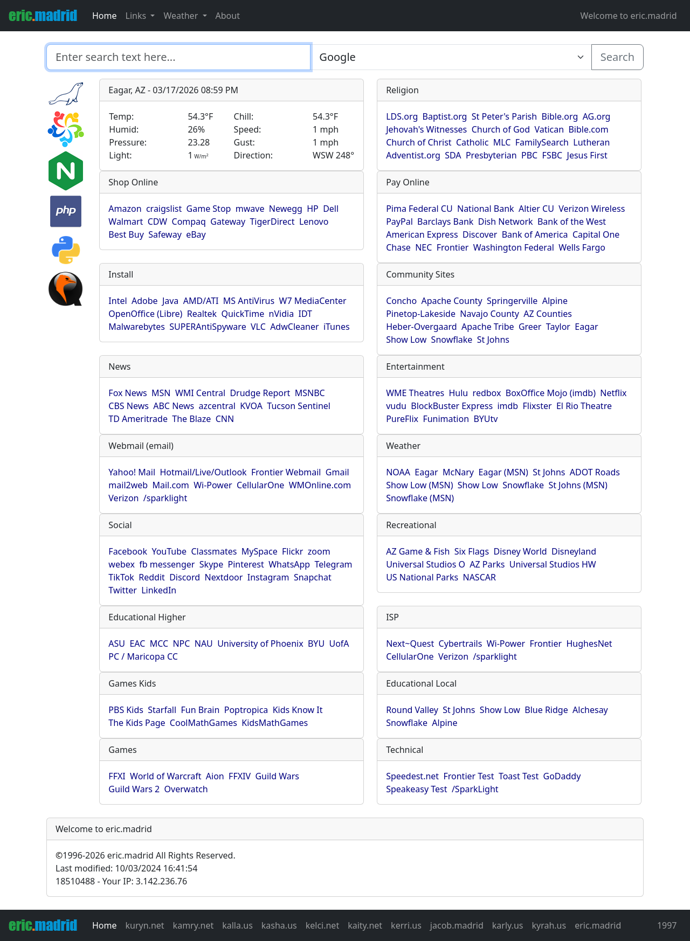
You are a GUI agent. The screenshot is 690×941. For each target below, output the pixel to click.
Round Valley (412, 710)
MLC (502, 142)
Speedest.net (412, 776)
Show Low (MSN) (419, 485)
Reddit (152, 577)
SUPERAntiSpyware (207, 327)
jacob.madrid (457, 925)
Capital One (596, 234)
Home (104, 16)
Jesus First (587, 155)
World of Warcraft (165, 776)
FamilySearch (542, 142)
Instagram (268, 577)
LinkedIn (158, 590)
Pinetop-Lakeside (421, 314)
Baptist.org (445, 116)
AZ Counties (547, 314)
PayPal (399, 221)
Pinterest (246, 564)
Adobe (145, 301)
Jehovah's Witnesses (426, 129)
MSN (160, 393)
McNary (458, 472)
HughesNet (589, 643)
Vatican (549, 129)
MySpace (260, 551)
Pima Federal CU (419, 209)
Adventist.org (413, 155)
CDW (158, 221)
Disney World (520, 551)
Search (617, 57)
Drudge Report (260, 393)
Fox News (127, 393)
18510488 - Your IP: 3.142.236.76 (121, 881)
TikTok (121, 577)
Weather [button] (181, 16)
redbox (487, 393)
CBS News (128, 406)
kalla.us (237, 925)
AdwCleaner (294, 327)
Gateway (227, 221)
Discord (184, 577)
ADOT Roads (595, 472)
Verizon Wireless (591, 209)
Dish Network (505, 221)
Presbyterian (491, 155)
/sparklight (165, 498)
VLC (258, 327)
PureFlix (402, 419)
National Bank (485, 209)
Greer (530, 327)
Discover (480, 234)
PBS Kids (125, 710)
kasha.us (279, 925)
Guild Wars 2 (134, 789)
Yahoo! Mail (131, 472)
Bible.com (588, 129)
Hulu (458, 393)
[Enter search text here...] (450, 57)
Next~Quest (410, 643)
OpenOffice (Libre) (145, 314)
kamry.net (193, 925)
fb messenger (167, 564)
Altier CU (536, 209)
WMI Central (200, 393)
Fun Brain (200, 710)
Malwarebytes (136, 327)
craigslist (164, 209)
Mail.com (170, 485)
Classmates (214, 551)
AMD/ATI (201, 301)
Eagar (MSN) (503, 472)
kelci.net (322, 925)
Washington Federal (513, 247)
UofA (339, 643)
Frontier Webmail (286, 472)
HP (313, 209)
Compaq (189, 221)
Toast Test (519, 776)
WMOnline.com (320, 485)
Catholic (472, 142)
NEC (423, 247)
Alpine (555, 301)
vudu (396, 406)
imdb (507, 406)
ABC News (173, 406)
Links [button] (137, 16)
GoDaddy (562, 776)
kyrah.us (549, 925)
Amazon (124, 209)
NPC (181, 643)
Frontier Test (468, 776)
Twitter (122, 590)
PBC (529, 155)
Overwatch (186, 789)
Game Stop (209, 209)
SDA (453, 155)
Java (170, 301)
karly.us (507, 925)
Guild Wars (277, 776)
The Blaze (191, 419)
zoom (319, 551)
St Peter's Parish (504, 116)
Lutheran (591, 142)
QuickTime (242, 314)
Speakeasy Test (416, 789)
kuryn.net (145, 925)
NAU (204, 643)
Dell (331, 209)
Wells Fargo (581, 247)
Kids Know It (298, 710)
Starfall (162, 710)
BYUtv (485, 419)
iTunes (336, 327)
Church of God (501, 129)
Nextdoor (223, 577)
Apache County (451, 301)
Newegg (285, 209)
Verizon (123, 498)
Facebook (127, 551)
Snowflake (452, 339)
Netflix (613, 393)
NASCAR (479, 577)
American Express (422, 234)
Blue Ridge (546, 710)
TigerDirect (272, 221)
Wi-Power (213, 485)
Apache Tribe (487, 327)
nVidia (281, 314)
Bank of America (535, 234)
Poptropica (246, 710)
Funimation (446, 419)
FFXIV (240, 776)
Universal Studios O (425, 564)
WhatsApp (289, 564)
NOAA (398, 472)
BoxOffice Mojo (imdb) (551, 393)
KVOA (251, 406)
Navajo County (489, 314)
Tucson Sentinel (298, 406)
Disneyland (573, 551)
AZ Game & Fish (418, 551)
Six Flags (471, 551)
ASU (116, 643)
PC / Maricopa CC (143, 656)
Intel (117, 301)
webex (121, 564)
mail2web (128, 485)
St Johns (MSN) (577, 485)
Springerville (512, 301)
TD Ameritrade (138, 419)
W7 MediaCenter (313, 301)
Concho (401, 301)
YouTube (169, 551)
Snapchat (313, 577)
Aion (215, 776)
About (228, 16)
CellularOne (260, 485)
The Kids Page (136, 723)
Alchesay (590, 710)
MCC (159, 643)
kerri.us (406, 925)
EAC (137, 643)
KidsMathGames (275, 723)
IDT (305, 314)
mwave (250, 209)
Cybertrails (460, 643)
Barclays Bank (445, 221)
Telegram (334, 564)
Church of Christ (418, 142)
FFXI (116, 776)
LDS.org (402, 116)
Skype (211, 564)
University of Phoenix (260, 643)
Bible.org (560, 116)
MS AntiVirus (248, 301)
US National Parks (422, 577)
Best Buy (125, 234)
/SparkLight (475, 789)
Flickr (292, 551)
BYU (316, 643)
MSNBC (310, 393)
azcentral (217, 406)
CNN (225, 419)
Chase (398, 247)
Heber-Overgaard (421, 327)
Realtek (202, 314)
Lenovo (313, 221)
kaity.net (365, 925)
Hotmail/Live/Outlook (203, 472)
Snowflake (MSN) (420, 498)
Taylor (558, 327)
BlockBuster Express (452, 406)
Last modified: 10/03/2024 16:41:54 (126, 868)
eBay (196, 234)
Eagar (586, 327)
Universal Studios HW (552, 564)
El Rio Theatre (584, 406)
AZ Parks (487, 564)
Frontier (453, 247)
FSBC (552, 155)
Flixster (537, 406)
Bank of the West (571, 221)
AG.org (597, 116)
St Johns (493, 339)
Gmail (337, 472)
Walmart (125, 221)
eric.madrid (598, 925)
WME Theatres (415, 393)
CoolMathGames (203, 723)
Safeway (165, 234)
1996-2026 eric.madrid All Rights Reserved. (146, 855)
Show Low (406, 339)
